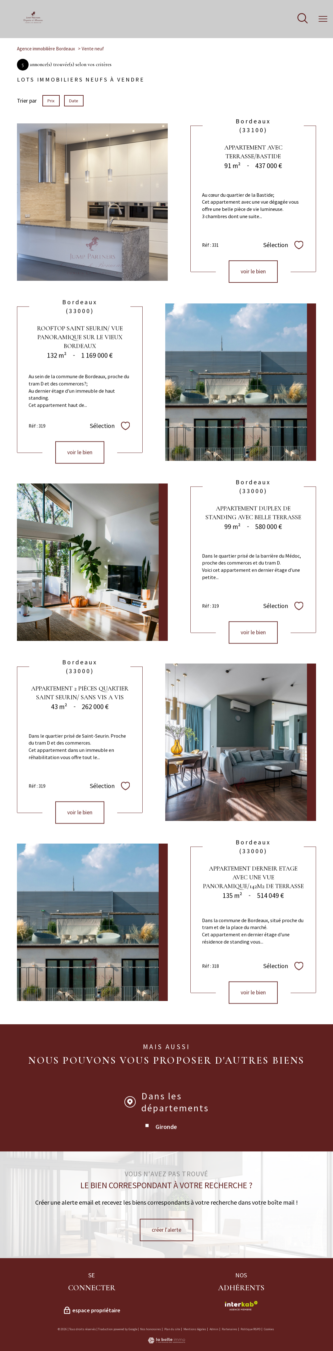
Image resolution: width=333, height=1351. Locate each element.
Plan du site (172, 1329)
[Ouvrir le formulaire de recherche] (302, 19)
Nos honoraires (150, 1329)
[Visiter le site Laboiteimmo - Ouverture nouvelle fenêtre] (166, 1341)
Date (74, 101)
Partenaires (229, 1329)
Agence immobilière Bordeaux (46, 49)
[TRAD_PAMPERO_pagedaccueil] (33, 21)
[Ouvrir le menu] (323, 19)
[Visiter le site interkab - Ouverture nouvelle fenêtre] (241, 1305)
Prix (50, 101)
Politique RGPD (250, 1329)
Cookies (269, 1329)
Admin (214, 1329)
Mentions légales (194, 1329)
